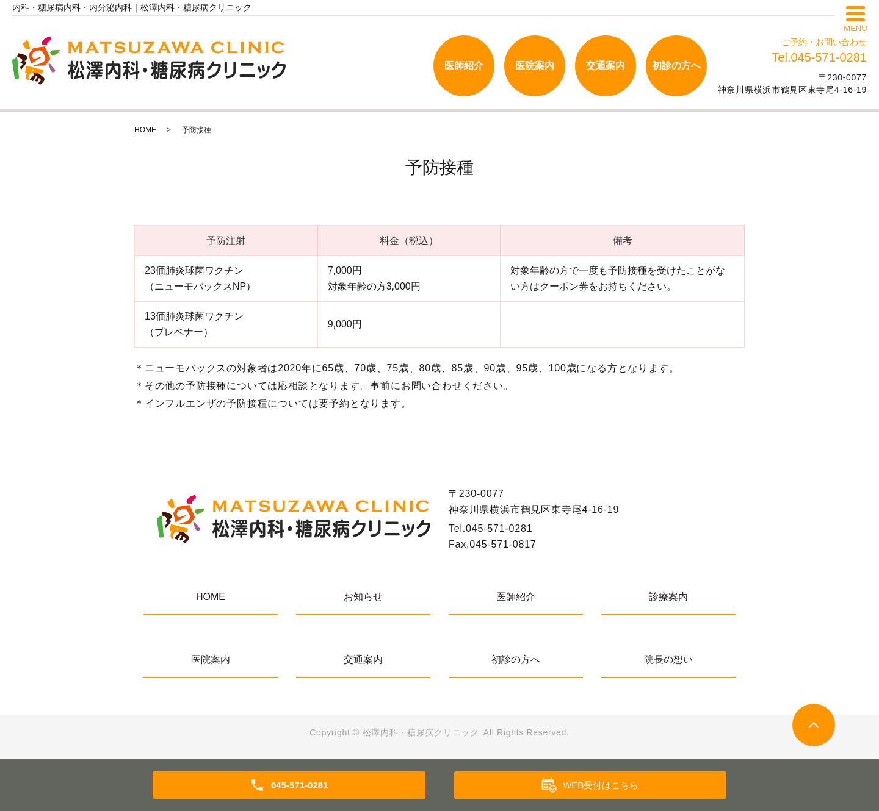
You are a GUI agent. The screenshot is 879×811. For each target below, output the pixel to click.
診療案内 (668, 596)
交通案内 (605, 65)
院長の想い (668, 659)
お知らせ (363, 596)
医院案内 (534, 65)
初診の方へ (676, 65)
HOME (145, 130)
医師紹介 (463, 65)
